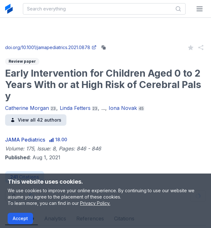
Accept (20, 218)
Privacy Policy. (95, 203)
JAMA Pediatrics (25, 139)
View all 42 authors (35, 120)
